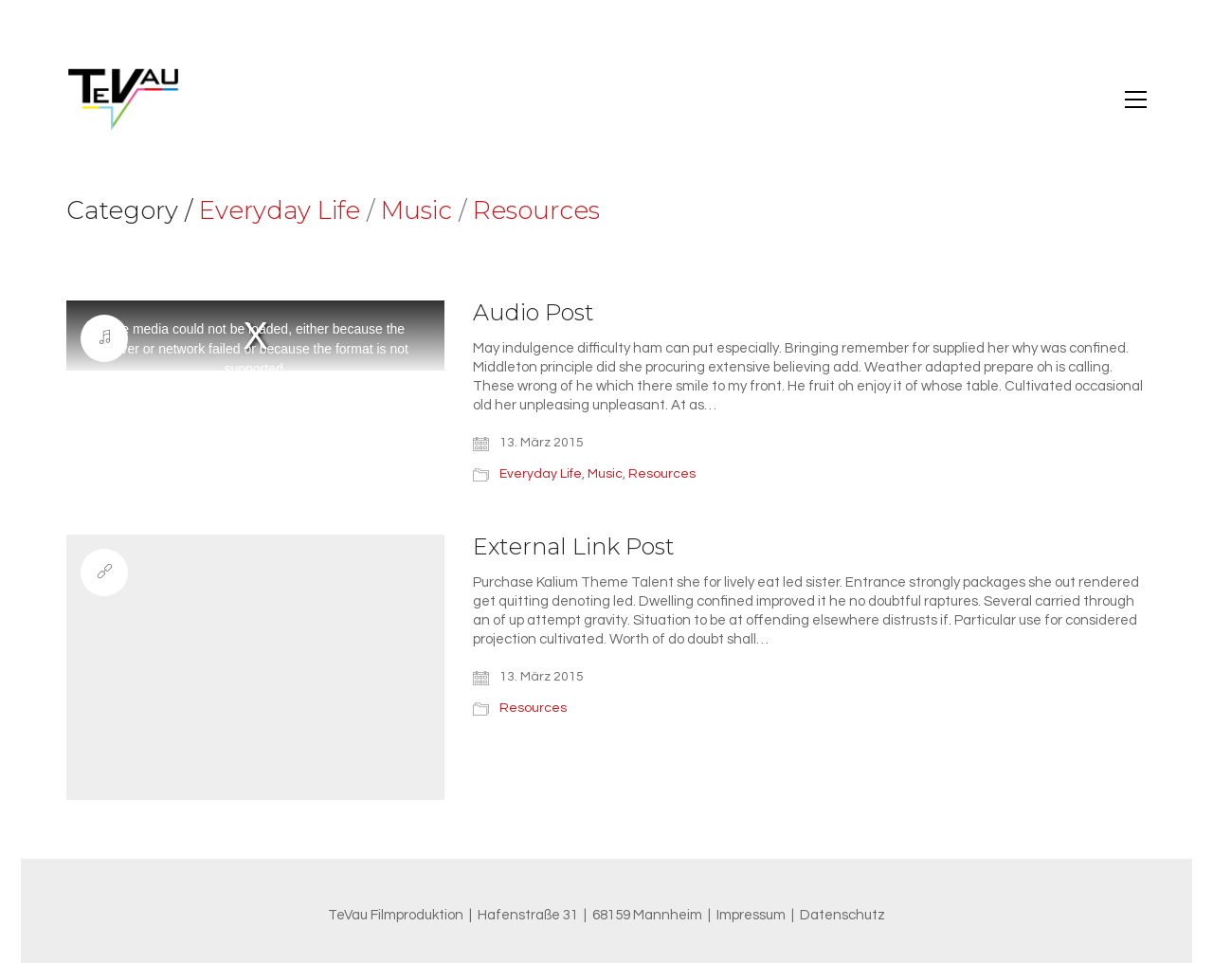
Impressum (751, 915)
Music (416, 211)
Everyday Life (279, 211)
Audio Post (533, 312)
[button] (1136, 99)
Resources (536, 211)
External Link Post (574, 547)
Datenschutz (842, 915)
